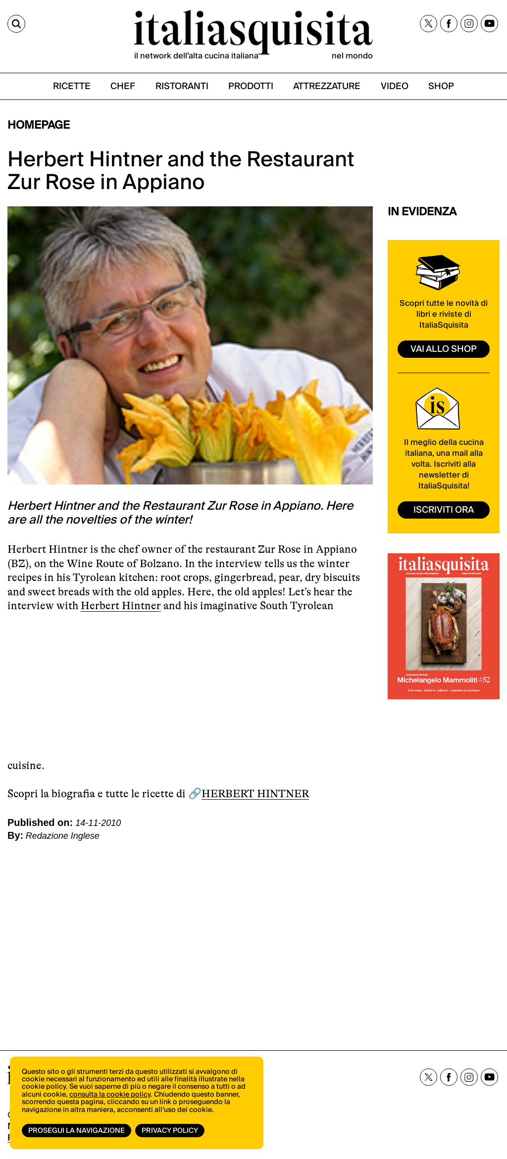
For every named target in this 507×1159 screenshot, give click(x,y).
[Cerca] (16, 24)
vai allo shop (443, 349)
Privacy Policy (170, 1131)
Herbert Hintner (121, 605)
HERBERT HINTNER (255, 793)
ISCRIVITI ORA (443, 510)
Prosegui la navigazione (76, 1131)
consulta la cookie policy (110, 1095)
